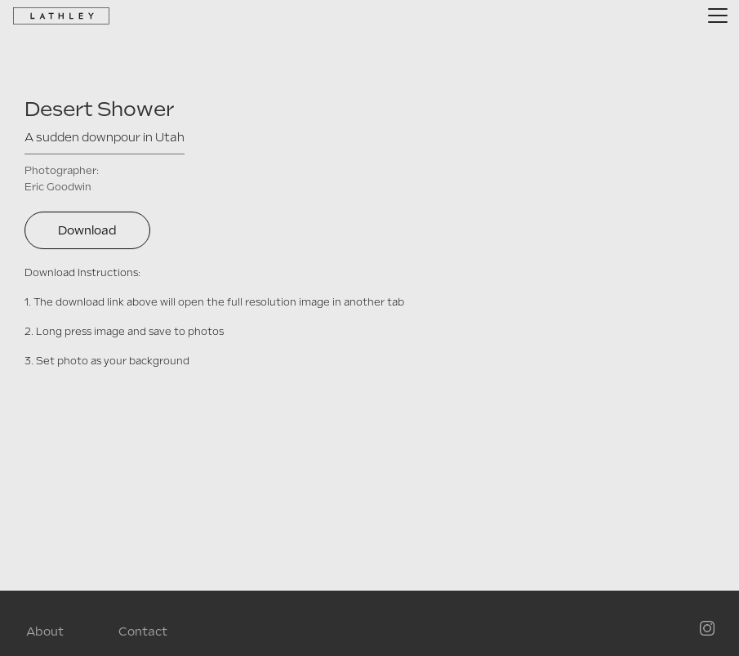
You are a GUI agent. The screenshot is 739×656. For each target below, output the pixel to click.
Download (87, 230)
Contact (142, 631)
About (45, 631)
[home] (61, 15)
